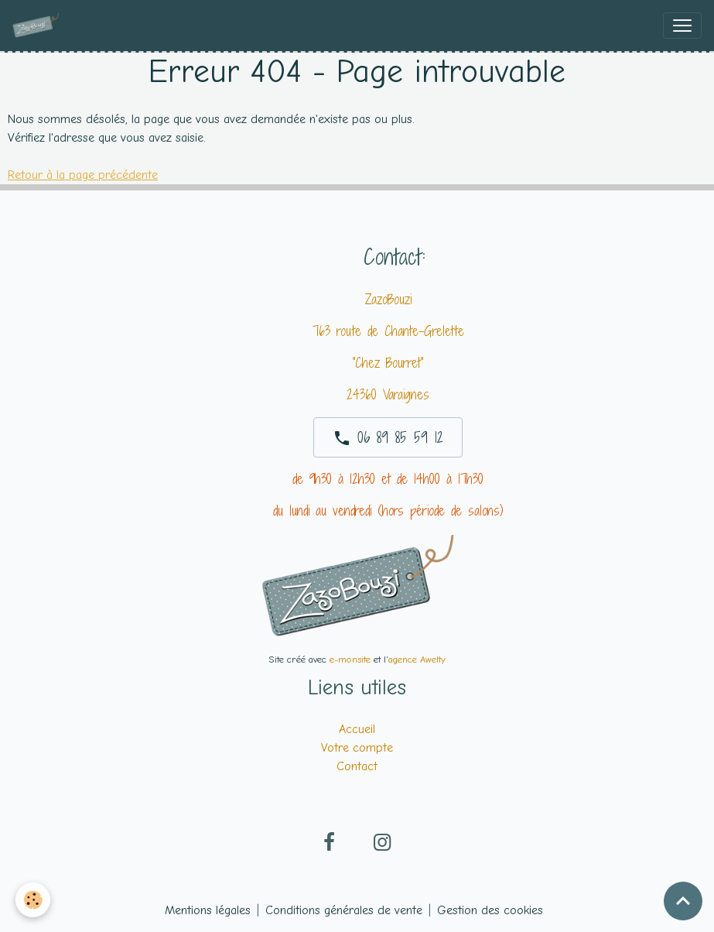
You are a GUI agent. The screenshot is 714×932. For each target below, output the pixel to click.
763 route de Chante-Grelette (388, 331)
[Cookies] (32, 899)
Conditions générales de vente (343, 910)
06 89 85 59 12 (388, 437)
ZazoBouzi (388, 299)
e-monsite (350, 659)
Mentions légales (208, 910)
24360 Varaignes (388, 394)
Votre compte (357, 748)
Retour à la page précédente (83, 175)
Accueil (357, 729)
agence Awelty (417, 659)
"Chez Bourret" (388, 363)
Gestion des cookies (490, 910)
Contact (357, 766)
